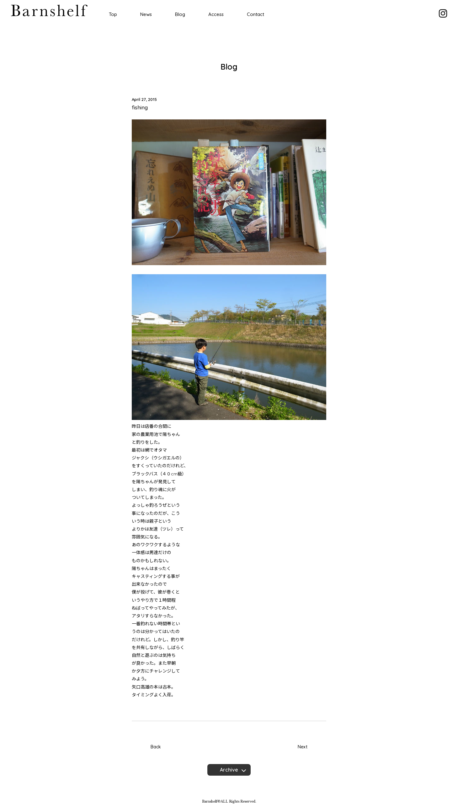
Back (156, 747)
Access (216, 14)
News (146, 14)
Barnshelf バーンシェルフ (49, 10)
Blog (180, 14)
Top (113, 14)
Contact (255, 14)
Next (302, 747)
